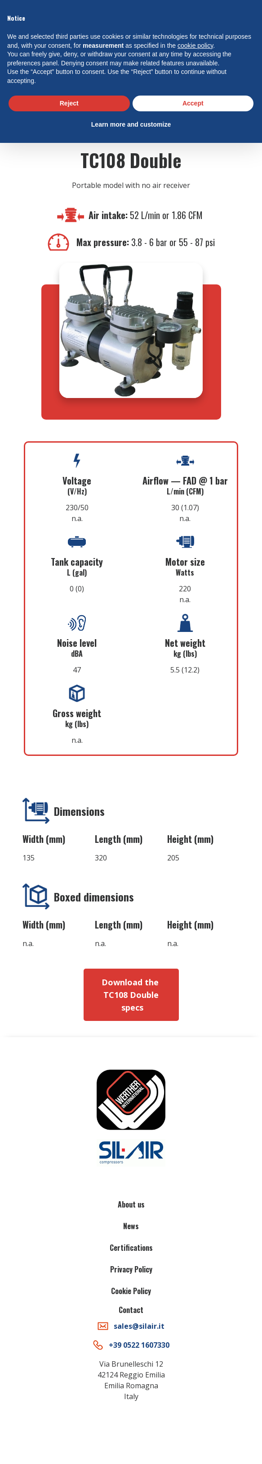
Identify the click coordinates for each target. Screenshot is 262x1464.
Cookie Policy (131, 1291)
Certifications (131, 1247)
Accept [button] (193, 103)
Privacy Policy (131, 1269)
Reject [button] (69, 103)
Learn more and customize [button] (131, 124)
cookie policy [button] (195, 45)
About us (131, 1204)
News (131, 1226)
